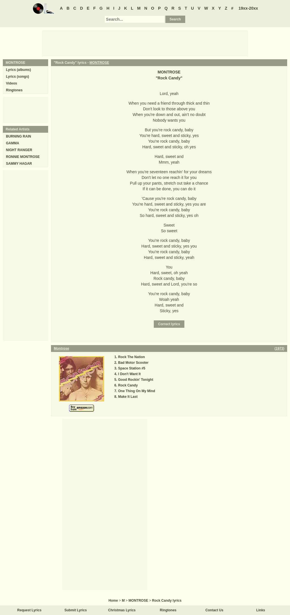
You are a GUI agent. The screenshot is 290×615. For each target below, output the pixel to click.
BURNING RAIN (18, 136)
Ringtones (14, 90)
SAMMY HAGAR (19, 164)
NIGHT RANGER (19, 150)
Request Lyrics (29, 610)
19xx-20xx (248, 8)
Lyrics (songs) (17, 77)
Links (260, 610)
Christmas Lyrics (122, 610)
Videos (11, 83)
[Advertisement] (145, 43)
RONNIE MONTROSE (23, 157)
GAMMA (12, 143)
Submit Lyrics (76, 610)
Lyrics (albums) (18, 70)
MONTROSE (99, 63)
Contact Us (214, 610)
